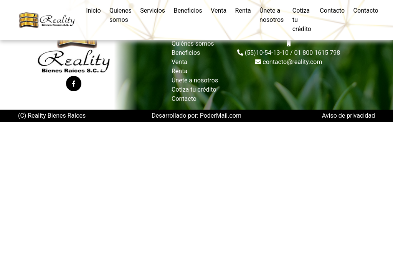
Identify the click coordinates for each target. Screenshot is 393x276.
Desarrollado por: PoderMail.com (196, 115)
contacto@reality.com (288, 62)
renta (243, 10)
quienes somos (120, 15)
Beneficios (186, 52)
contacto (332, 10)
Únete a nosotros (271, 15)
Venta (179, 62)
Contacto (184, 98)
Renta (179, 71)
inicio (93, 10)
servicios (152, 10)
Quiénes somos (193, 43)
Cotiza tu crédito (194, 89)
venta (218, 10)
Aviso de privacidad (348, 115)
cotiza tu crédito (301, 20)
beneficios (187, 10)
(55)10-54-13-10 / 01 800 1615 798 (288, 52)
